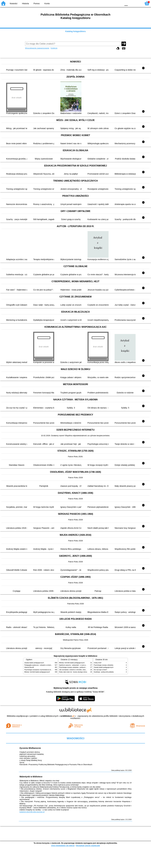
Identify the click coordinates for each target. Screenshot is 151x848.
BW (108, 3)
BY (119, 3)
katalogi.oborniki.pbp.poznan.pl (32, 812)
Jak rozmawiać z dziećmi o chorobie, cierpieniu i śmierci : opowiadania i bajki (83, 670)
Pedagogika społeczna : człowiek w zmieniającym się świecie (43, 665)
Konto (47, 3)
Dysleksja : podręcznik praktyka (104, 672)
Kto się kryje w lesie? (100, 670)
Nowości (13, 3)
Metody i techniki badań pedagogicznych (37, 672)
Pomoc (36, 3)
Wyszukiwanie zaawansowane (37, 48)
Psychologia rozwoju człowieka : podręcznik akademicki (76, 667)
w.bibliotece (67, 716)
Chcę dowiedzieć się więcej (62, 846)
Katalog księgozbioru (75, 31)
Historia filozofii (29, 667)
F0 (126, 3)
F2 (137, 3)
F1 (131, 3)
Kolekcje (54, 48)
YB (113, 3)
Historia (25, 3)
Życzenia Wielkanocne (30, 748)
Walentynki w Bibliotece (30, 776)
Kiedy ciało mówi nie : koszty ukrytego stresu (73, 672)
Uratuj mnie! (97, 663)
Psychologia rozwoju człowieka (103, 665)
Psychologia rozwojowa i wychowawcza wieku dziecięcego (42, 670)
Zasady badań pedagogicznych (34, 663)
